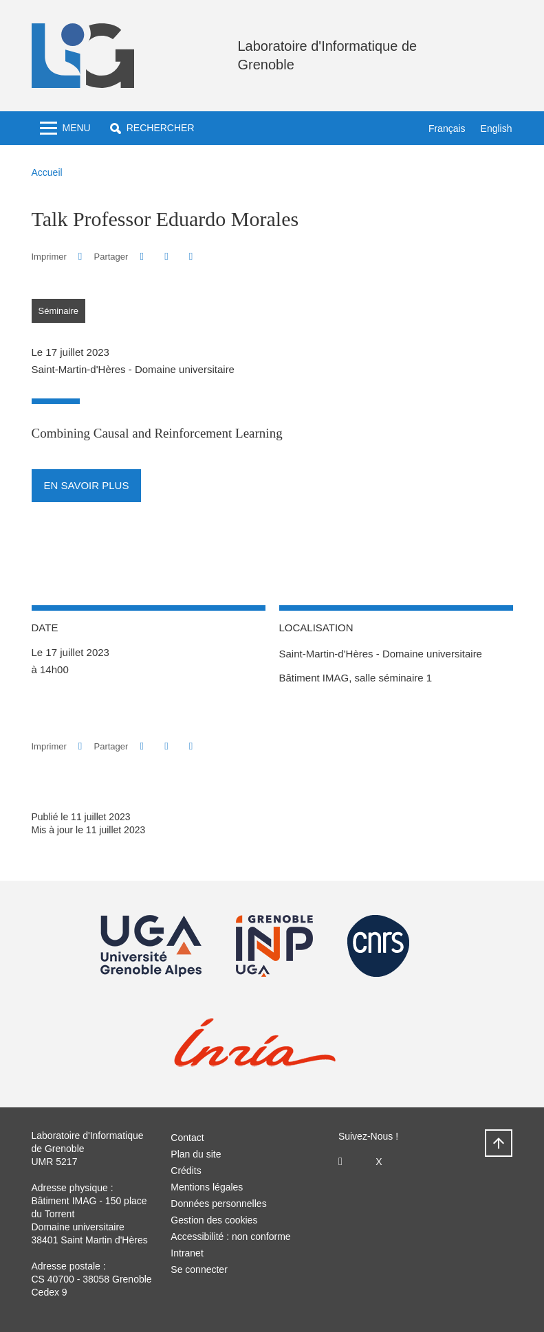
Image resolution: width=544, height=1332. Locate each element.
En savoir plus (86, 485)
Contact (187, 1137)
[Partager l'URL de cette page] (191, 256)
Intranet (187, 1253)
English (496, 128)
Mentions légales (207, 1187)
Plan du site (196, 1154)
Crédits (186, 1170)
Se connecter (199, 1269)
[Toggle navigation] (65, 128)
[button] (152, 128)
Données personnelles (218, 1203)
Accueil (47, 172)
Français (447, 128)
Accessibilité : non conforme (230, 1236)
